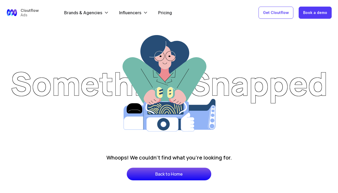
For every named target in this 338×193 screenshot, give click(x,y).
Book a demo (315, 12)
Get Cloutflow (276, 12)
